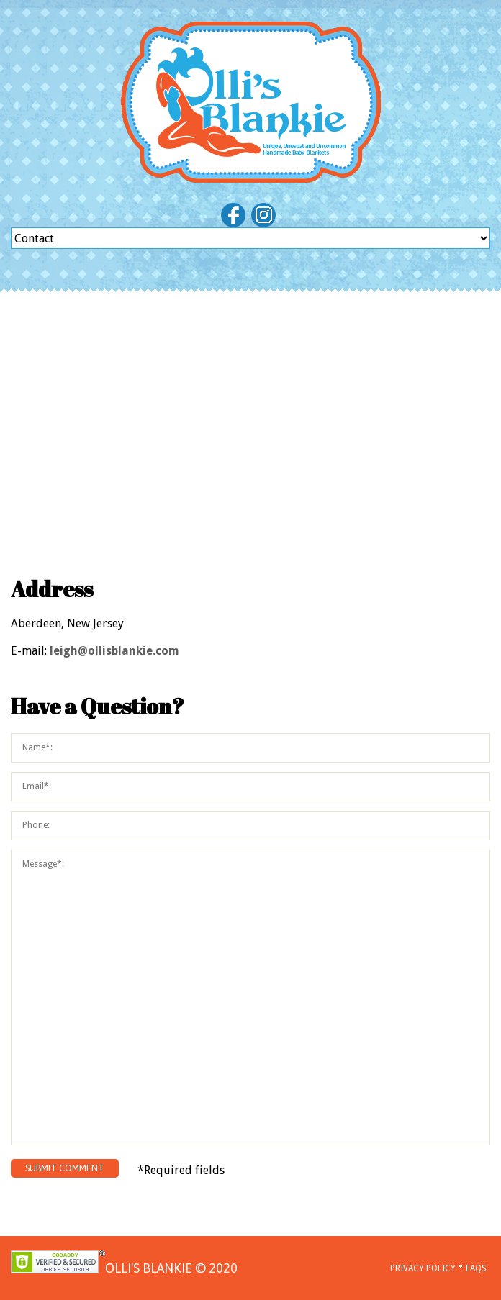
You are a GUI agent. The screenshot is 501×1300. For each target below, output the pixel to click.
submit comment (64, 1168)
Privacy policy (423, 1268)
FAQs (476, 1268)
